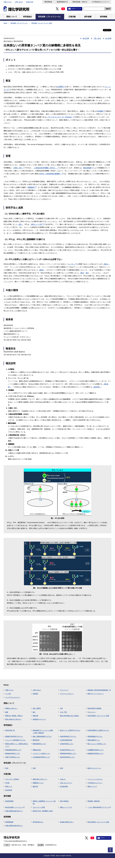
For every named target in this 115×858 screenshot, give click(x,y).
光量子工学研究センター (12, 757)
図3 (87, 273)
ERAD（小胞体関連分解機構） (51, 174)
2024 (61, 768)
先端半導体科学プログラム (68, 736)
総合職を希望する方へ (67, 822)
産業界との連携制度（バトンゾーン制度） (44, 802)
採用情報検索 (9, 822)
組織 (6, 712)
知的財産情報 (9, 801)
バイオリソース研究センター (41, 753)
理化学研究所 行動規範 (94, 708)
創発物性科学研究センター (95, 753)
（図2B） (41, 270)
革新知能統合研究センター (13, 750)
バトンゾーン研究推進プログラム (15, 740)
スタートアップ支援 (39, 807)
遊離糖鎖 (32, 187)
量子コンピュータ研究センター (96, 744)
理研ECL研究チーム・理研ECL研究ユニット (16, 745)
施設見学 (35, 786)
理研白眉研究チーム (93, 740)
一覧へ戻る (97, 38)
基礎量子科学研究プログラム (14, 736)
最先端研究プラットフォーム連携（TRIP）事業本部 (43, 732)
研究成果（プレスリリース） (19, 23)
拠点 (34, 712)
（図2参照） (96, 387)
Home (5, 23)
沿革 (61, 708)
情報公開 (35, 715)
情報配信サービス (38, 783)
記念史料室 (8, 790)
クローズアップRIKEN (12, 779)
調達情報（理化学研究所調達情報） (99, 690)
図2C (82, 273)
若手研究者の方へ (38, 822)
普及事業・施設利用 (93, 801)
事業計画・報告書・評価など (14, 715)
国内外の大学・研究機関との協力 (43, 811)
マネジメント (91, 712)
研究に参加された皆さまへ (13, 719)
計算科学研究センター (67, 744)
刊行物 (7, 783)
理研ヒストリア (92, 786)
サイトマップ (64, 690)
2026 (6, 768)
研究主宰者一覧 (10, 730)
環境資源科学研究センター (68, 753)
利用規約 (35, 693)
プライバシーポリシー (67, 693)
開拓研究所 (36, 740)
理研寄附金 (48, 2)
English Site (29, 2)
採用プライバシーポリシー (95, 693)
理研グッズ (8, 786)
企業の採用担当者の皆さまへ (14, 811)
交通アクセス (8, 2)
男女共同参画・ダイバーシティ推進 (98, 715)
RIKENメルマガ (76, 9)
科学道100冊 (64, 786)
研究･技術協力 (64, 801)
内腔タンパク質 (37, 224)
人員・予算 (63, 712)
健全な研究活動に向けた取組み (69, 715)
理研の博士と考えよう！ (40, 779)
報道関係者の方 (62, 2)
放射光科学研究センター (67, 757)
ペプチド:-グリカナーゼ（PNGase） (60, 117)
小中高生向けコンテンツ (100, 2)
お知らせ (62, 779)
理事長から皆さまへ (11, 708)
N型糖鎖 (101, 111)
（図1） (20, 224)
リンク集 (8, 693)
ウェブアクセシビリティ (12, 697)
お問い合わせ (19, 2)
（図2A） (106, 264)
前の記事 (86, 38)
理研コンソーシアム (66, 807)
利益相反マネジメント (39, 719)
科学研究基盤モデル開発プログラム (98, 730)
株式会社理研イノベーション (14, 807)
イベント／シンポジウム (94, 779)
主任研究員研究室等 (66, 740)
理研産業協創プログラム (94, 736)
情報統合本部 (37, 750)
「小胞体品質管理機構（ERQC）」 (46, 168)
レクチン (73, 264)
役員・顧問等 (37, 708)
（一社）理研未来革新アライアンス (99, 807)
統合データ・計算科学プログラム (70, 730)
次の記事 (108, 38)
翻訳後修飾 (88, 168)
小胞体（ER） (19, 168)
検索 (107, 9)
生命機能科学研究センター (95, 750)
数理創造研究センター (39, 744)
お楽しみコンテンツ (66, 783)
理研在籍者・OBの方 (79, 2)
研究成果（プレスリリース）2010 (41, 23)
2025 (34, 768)
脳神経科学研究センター (12, 753)
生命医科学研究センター (67, 750)
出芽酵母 (61, 87)
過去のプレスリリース (94, 768)
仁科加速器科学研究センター (41, 757)
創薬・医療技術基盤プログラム (42, 736)
